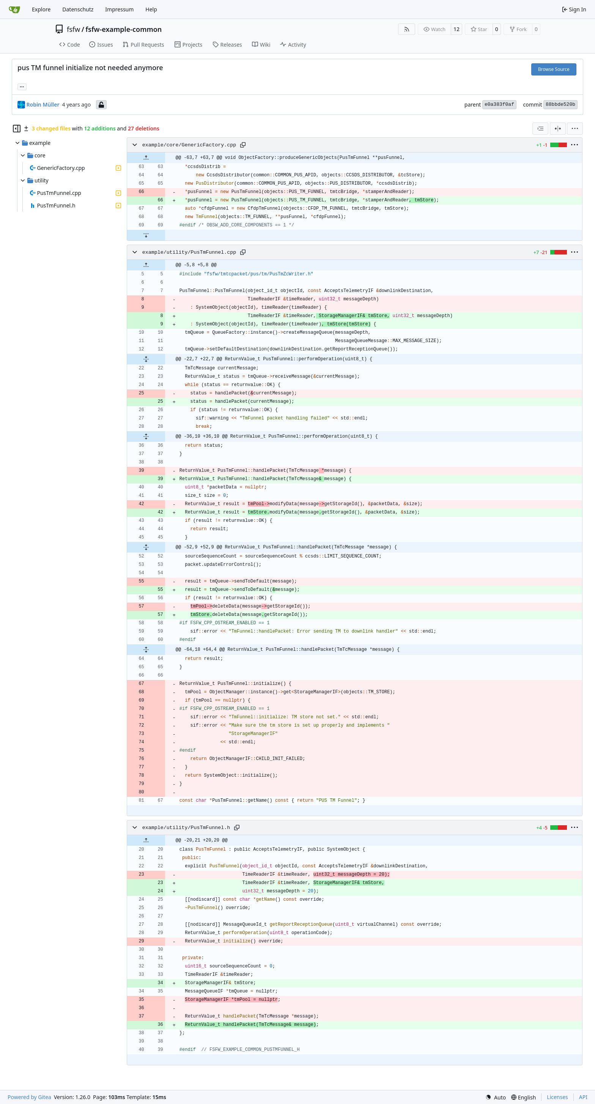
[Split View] (558, 128)
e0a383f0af (499, 104)
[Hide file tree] (16, 128)
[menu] (575, 128)
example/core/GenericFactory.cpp (189, 145)
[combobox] (540, 128)
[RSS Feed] (407, 29)
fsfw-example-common (123, 29)
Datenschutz (77, 9)
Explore (41, 9)
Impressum (119, 9)
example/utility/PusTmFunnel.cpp (189, 252)
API (583, 1097)
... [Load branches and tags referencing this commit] (22, 86)
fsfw (73, 29)
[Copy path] (243, 145)
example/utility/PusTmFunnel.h (186, 828)
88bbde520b (560, 104)
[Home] (14, 9)
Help (151, 9)
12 (456, 29)
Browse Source (554, 69)
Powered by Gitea (29, 1097)
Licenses (557, 1097)
